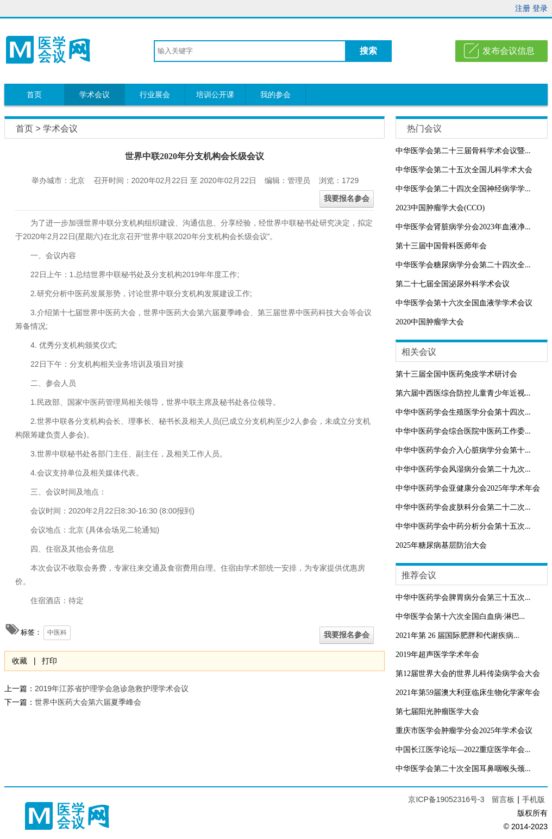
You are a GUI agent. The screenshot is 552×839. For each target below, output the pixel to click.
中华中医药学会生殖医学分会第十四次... (463, 412)
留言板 (503, 799)
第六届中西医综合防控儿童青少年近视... (463, 393)
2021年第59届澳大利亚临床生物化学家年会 (468, 692)
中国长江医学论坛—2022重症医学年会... (463, 750)
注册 (522, 8)
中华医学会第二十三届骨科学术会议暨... (463, 151)
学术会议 (94, 94)
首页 (34, 94)
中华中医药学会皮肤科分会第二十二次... (463, 507)
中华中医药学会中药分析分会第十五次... (463, 526)
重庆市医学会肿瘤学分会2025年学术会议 (464, 731)
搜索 (368, 50)
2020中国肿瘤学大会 (430, 322)
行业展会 (155, 94)
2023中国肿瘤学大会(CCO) (440, 208)
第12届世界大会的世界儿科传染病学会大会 (468, 673)
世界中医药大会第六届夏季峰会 (88, 702)
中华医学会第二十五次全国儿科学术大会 (464, 170)
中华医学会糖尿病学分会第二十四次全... (463, 265)
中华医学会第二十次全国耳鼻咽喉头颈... (463, 769)
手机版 (533, 799)
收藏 (19, 660)
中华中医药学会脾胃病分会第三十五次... (463, 597)
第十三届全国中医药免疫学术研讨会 (456, 374)
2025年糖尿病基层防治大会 (441, 545)
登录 (540, 8)
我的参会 (275, 94)
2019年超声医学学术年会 (437, 654)
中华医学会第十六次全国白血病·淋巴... (460, 616)
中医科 (57, 632)
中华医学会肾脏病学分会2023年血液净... (463, 227)
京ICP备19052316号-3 (447, 799)
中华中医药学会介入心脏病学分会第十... (463, 450)
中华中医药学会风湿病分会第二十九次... (463, 469)
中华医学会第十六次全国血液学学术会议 (464, 303)
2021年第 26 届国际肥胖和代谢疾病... (457, 635)
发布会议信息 (508, 50)
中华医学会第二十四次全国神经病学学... (463, 189)
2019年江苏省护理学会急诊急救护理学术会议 (112, 688)
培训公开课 (215, 94)
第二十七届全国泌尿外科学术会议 (453, 284)
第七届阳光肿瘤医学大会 (437, 711)
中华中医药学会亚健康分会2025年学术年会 (468, 488)
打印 (49, 660)
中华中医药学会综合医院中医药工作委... (463, 431)
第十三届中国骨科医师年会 (441, 246)
